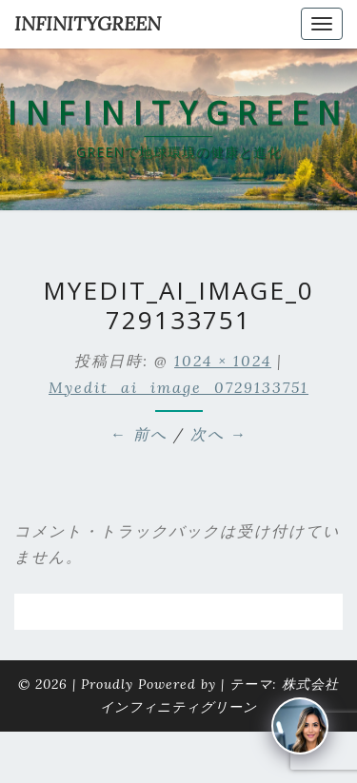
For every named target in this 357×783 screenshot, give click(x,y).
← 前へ (139, 433)
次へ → (219, 433)
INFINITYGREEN (87, 23)
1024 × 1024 (222, 360)
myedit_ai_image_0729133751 (178, 387)
